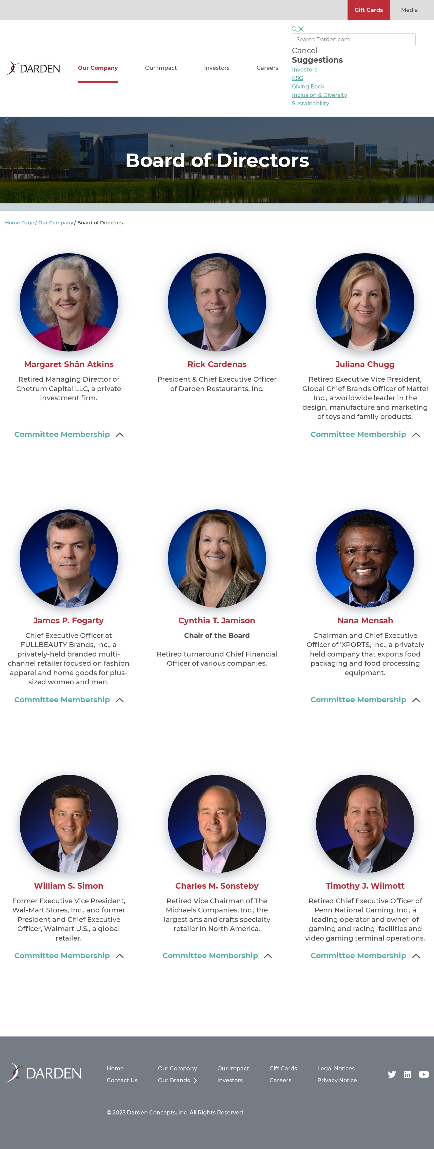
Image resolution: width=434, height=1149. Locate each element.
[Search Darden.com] (354, 39)
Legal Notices (336, 1068)
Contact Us (122, 1080)
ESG (297, 78)
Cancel (304, 50)
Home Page (19, 223)
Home (115, 1068)
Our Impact (161, 68)
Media (409, 10)
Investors (217, 68)
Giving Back (308, 86)
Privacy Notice (337, 1080)
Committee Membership (62, 434)
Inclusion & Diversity (319, 95)
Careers (267, 68)
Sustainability (310, 103)
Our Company (98, 68)
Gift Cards (369, 10)
